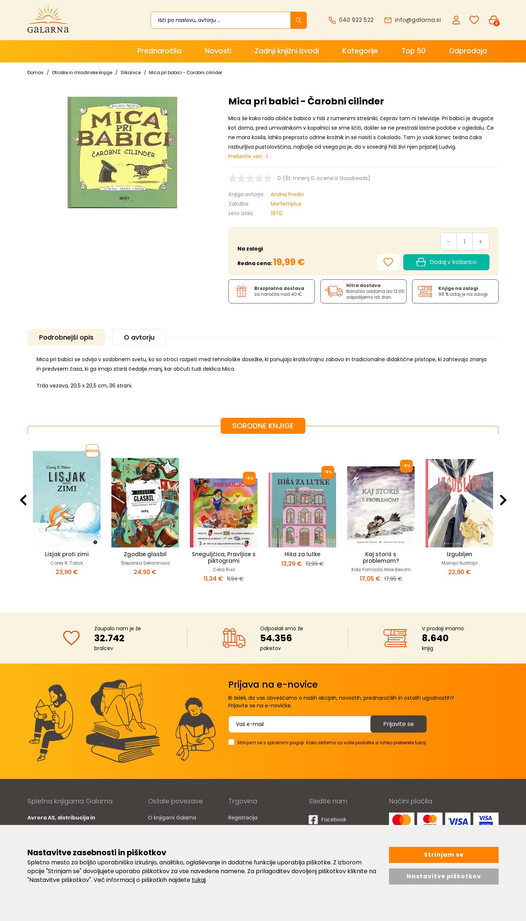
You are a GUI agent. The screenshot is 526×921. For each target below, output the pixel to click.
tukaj (199, 880)
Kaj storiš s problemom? (381, 557)
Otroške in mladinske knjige (82, 72)
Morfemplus (286, 203)
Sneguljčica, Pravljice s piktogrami (224, 557)
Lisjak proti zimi (67, 554)
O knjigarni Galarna (172, 817)
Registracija (243, 817)
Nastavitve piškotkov (444, 876)
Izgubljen (459, 554)
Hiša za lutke (302, 554)
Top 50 (413, 51)
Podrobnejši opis (66, 337)
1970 (276, 213)
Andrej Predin (287, 194)
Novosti (218, 51)
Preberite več (245, 156)
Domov (35, 72)
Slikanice (131, 72)
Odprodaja (468, 51)
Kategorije (360, 51)
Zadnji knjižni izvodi (287, 51)
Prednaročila (159, 51)
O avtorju (139, 337)
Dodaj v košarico (446, 262)
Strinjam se (444, 855)
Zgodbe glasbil (145, 554)
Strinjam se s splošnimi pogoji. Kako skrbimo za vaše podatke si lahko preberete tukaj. (332, 743)
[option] (66, 518)
